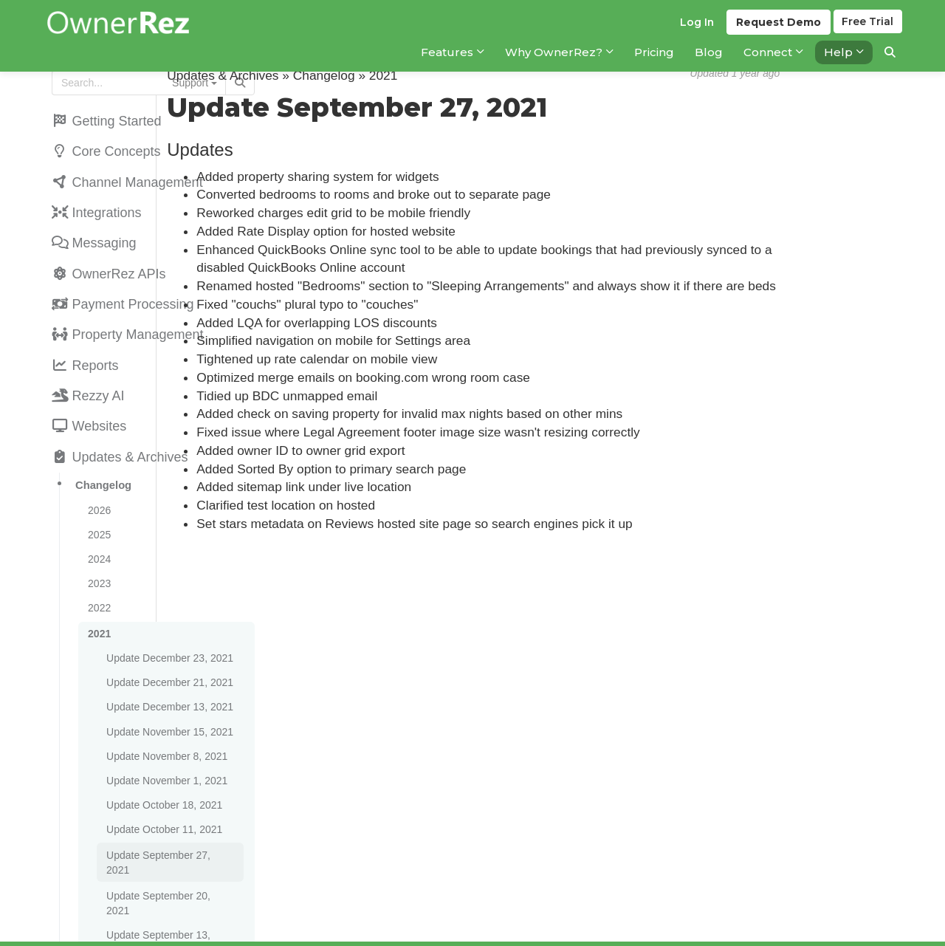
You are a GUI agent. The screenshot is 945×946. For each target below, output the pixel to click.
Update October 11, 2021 (162, 764)
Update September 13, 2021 (169, 833)
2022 (97, 563)
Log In (694, 30)
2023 (97, 540)
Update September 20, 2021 (169, 811)
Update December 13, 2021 (167, 653)
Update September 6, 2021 (166, 855)
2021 (97, 586)
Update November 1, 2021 (164, 719)
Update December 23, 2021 (167, 608)
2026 (97, 474)
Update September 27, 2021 (169, 787)
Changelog (101, 451)
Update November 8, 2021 (164, 697)
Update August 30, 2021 (159, 877)
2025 (97, 496)
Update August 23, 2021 (159, 899)
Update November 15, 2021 (167, 675)
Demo (776, 30)
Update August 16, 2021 (159, 922)
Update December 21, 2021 (167, 631)
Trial (868, 30)
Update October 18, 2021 (162, 741)
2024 (97, 518)
